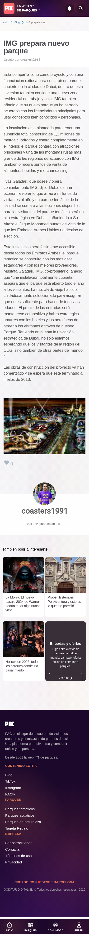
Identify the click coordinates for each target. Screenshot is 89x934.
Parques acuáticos (19, 815)
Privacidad (13, 862)
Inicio (5, 22)
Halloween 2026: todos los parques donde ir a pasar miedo (22, 666)
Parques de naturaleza (23, 822)
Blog (17, 22)
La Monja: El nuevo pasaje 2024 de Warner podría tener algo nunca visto (22, 603)
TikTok (10, 781)
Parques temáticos (20, 809)
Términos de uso (18, 856)
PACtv (10, 794)
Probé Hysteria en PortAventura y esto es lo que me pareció (64, 601)
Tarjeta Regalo (16, 828)
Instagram (13, 788)
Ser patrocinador (18, 843)
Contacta (12, 849)
